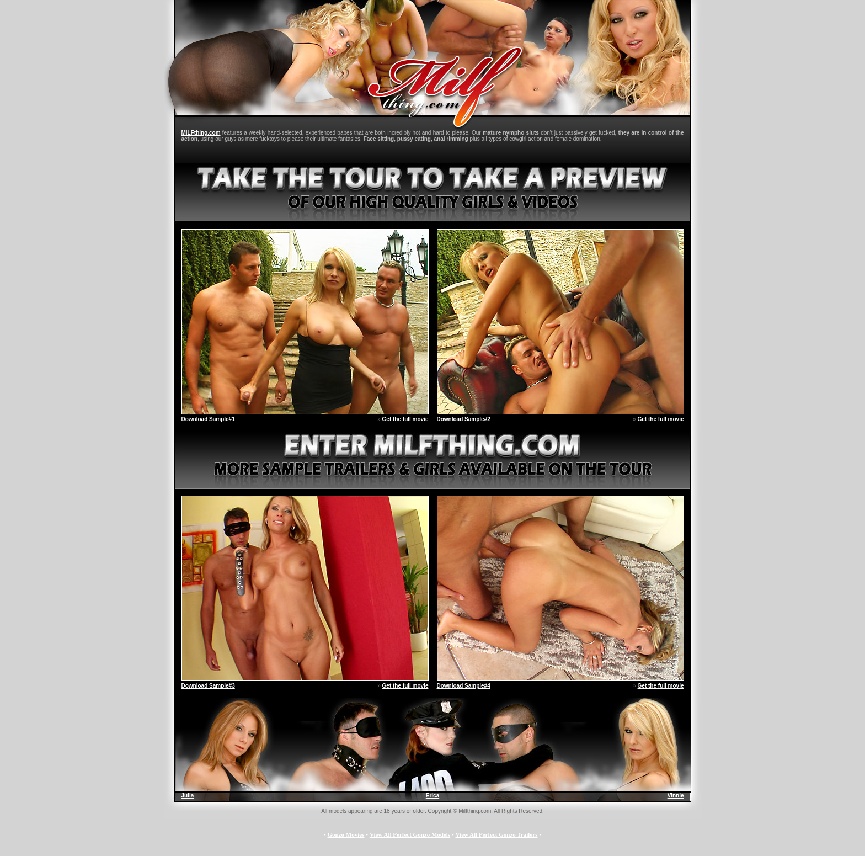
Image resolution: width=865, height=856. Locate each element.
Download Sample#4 (463, 686)
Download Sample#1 (208, 419)
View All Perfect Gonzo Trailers (497, 834)
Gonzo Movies (346, 834)
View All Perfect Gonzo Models (410, 834)
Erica (432, 796)
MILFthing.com (201, 133)
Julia (187, 796)
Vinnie (676, 796)
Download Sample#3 (208, 686)
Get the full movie (405, 419)
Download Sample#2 (463, 419)
